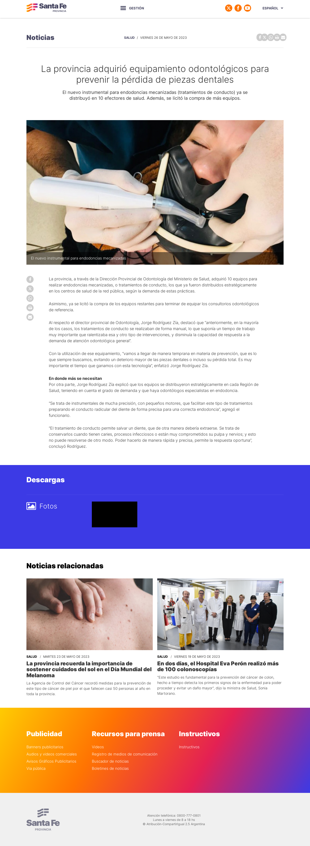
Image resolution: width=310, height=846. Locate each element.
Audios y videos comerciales (51, 753)
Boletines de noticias (110, 768)
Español (270, 8)
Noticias (40, 37)
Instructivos (189, 746)
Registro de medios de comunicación (124, 753)
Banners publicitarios (44, 746)
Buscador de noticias (110, 761)
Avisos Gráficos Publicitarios (51, 761)
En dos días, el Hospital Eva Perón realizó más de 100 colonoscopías (218, 666)
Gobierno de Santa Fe (46, 8)
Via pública (35, 768)
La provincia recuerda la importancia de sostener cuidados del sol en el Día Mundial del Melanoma (89, 668)
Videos (98, 746)
